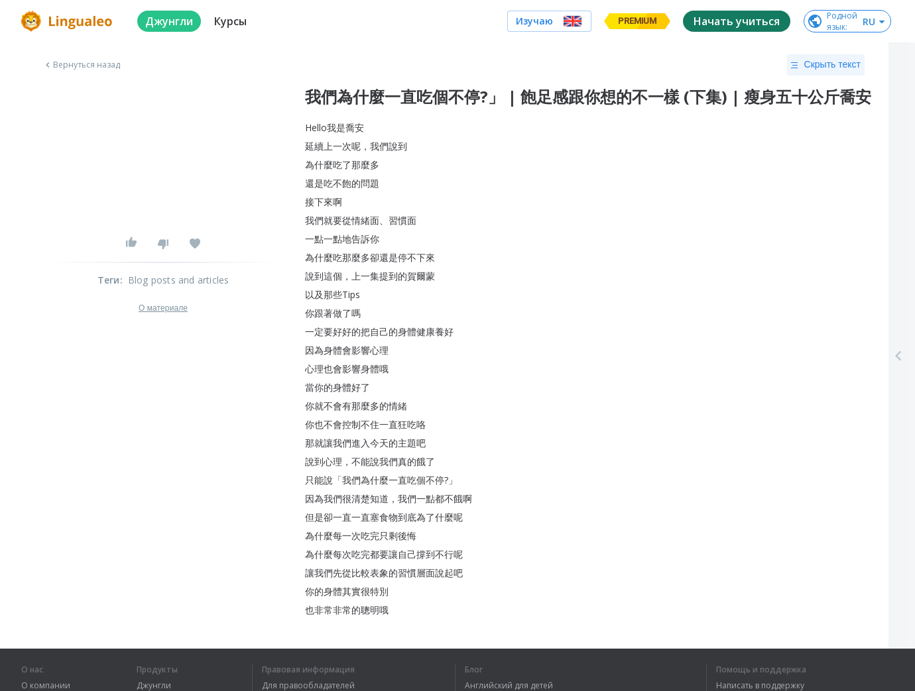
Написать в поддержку (760, 685)
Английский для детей (509, 685)
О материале (163, 308)
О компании (45, 685)
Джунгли (154, 685)
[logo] (68, 21)
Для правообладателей (308, 685)
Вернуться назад (81, 65)
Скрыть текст (826, 65)
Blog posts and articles (178, 280)
